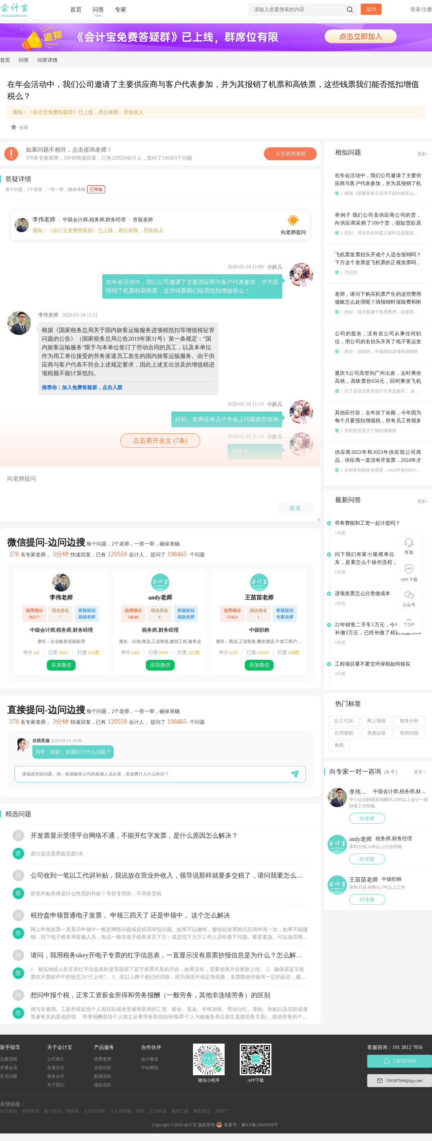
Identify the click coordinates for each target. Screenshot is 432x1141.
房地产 (221, 1111)
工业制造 (158, 1111)
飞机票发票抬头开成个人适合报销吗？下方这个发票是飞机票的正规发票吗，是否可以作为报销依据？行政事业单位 (378, 262)
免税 (339, 745)
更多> (422, 153)
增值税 (72, 1111)
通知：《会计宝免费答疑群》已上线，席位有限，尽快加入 (78, 112)
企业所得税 (94, 1111)
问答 (98, 9)
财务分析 (409, 720)
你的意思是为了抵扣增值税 (365, 430)
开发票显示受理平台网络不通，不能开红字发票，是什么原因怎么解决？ (134, 835)
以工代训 (343, 720)
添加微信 (61, 665)
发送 (295, 508)
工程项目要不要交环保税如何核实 (372, 664)
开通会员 (8, 1067)
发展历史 (55, 1067)
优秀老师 (102, 1059)
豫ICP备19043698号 (259, 1124)
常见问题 (8, 1076)
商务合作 (55, 1076)
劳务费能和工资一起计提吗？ (367, 523)
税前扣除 (409, 733)
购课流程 (102, 1076)
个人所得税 (120, 1111)
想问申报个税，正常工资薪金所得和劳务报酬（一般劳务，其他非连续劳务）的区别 (150, 995)
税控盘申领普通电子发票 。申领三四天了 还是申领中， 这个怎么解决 (130, 915)
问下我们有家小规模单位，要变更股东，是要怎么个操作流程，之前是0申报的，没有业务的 (378, 562)
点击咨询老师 (290, 153)
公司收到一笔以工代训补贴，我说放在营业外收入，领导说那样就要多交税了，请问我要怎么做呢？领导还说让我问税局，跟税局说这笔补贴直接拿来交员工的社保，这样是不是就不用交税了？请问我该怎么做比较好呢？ (169, 875)
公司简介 (55, 1059)
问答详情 (47, 60)
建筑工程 (180, 1111)
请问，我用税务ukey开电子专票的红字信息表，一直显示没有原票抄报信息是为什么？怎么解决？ (169, 955)
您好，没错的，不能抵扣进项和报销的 (376, 351)
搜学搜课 (30, 1111)
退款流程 (102, 1084)
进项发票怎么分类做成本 (362, 593)
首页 (76, 9)
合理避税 (343, 733)
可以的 (346, 272)
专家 (120, 9)
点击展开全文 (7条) (160, 440)
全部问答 (102, 1067)
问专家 (367, 818)
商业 (140, 1111)
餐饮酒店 (202, 1111)
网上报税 (376, 720)
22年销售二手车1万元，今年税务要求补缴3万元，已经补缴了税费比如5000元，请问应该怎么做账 (378, 632)
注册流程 (8, 1059)
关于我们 (55, 1084)
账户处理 (52, 1111)
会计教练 (149, 1059)
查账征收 (376, 733)
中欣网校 (149, 1067)
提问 (371, 9)
